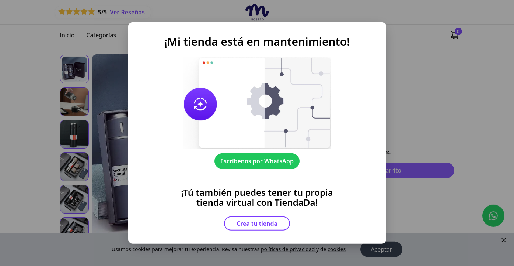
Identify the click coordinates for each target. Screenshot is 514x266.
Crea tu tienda (257, 223)
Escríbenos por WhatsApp (257, 161)
